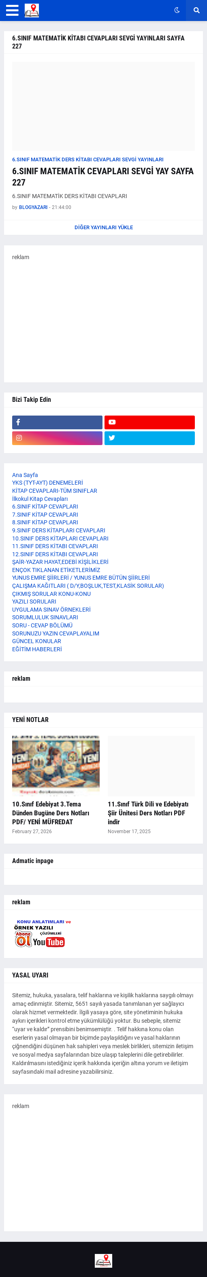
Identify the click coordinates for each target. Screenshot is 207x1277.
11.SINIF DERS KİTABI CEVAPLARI (55, 546)
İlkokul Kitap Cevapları (40, 499)
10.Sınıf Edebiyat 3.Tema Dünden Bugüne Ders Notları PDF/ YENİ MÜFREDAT (50, 813)
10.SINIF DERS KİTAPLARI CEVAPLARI (60, 538)
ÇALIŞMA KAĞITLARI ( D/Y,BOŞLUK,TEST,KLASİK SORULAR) (88, 586)
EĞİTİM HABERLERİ (37, 649)
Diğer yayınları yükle (104, 227)
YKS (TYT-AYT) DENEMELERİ (47, 482)
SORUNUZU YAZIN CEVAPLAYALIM (55, 633)
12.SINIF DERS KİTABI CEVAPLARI (55, 554)
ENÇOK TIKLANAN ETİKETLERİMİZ (56, 570)
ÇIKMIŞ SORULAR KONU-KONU (51, 594)
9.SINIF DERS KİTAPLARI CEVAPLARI (58, 530)
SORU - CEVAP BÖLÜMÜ (42, 625)
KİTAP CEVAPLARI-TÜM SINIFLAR (54, 491)
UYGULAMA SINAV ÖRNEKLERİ (51, 609)
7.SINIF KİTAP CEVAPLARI (45, 514)
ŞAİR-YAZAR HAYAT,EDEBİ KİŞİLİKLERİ (60, 562)
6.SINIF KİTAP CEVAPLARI (45, 506)
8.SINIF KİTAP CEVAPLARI (45, 522)
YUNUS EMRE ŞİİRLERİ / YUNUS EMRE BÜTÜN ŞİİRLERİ (81, 577)
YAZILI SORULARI (34, 601)
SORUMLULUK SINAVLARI (45, 617)
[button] (12, 10)
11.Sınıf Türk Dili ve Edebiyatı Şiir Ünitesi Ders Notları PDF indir (148, 813)
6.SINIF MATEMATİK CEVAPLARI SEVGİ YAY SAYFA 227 (103, 177)
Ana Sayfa (25, 475)
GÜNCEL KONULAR (36, 641)
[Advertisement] (103, 317)
